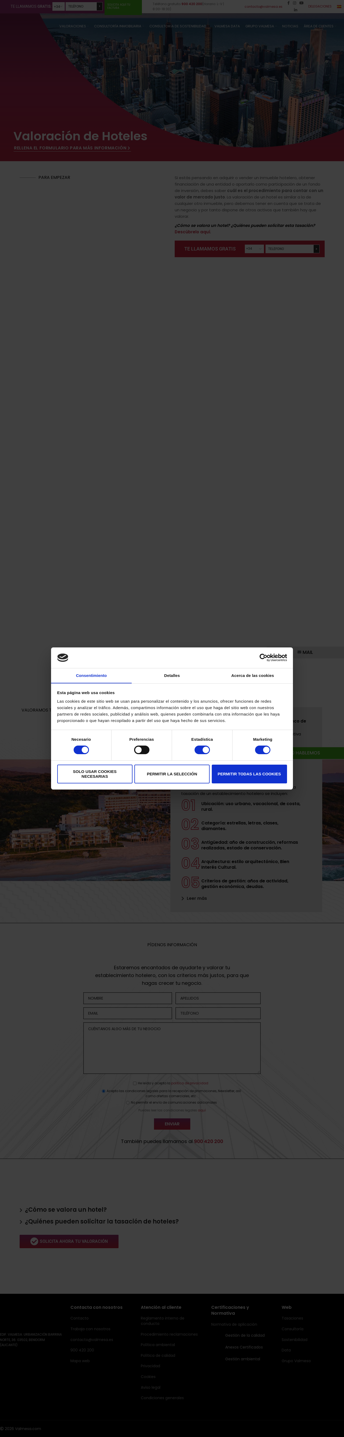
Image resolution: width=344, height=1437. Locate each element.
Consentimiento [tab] (91, 675)
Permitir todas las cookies (249, 774)
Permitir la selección (172, 774)
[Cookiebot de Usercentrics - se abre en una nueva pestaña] (263, 658)
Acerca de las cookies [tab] (252, 675)
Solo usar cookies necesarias (95, 774)
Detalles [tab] (172, 675)
